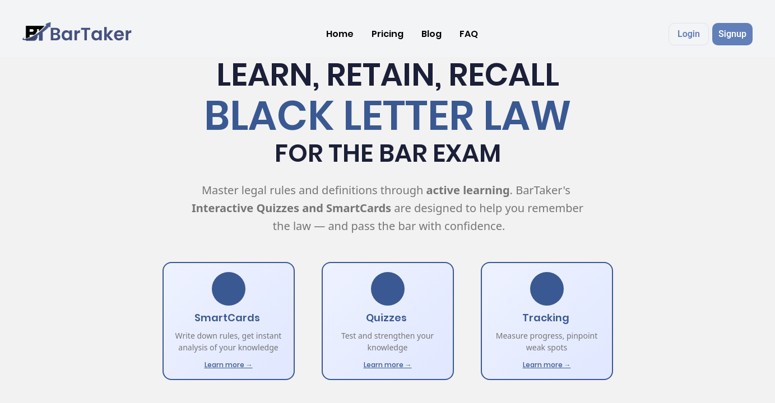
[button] (689, 34)
